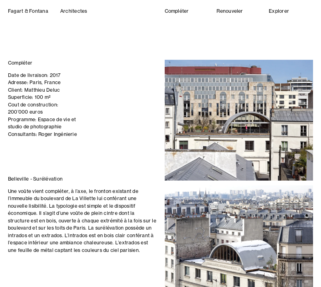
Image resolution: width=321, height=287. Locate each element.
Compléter (177, 11)
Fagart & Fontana (28, 11)
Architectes (73, 11)
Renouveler (230, 11)
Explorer (279, 11)
